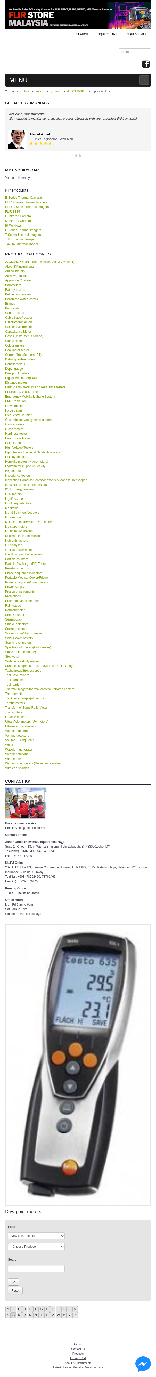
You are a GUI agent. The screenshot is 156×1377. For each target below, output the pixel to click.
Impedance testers (18, 475)
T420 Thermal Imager (20, 239)
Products (39, 91)
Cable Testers (14, 313)
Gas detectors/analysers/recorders (28, 420)
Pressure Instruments (20, 591)
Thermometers (15, 694)
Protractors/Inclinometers (22, 601)
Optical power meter (19, 550)
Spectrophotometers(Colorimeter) (28, 647)
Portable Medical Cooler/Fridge (26, 577)
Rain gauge (13, 605)
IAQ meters (13, 471)
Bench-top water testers (21, 299)
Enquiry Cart (78, 1358)
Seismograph (14, 619)
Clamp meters (14, 341)
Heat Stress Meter (17, 438)
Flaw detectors (15, 406)
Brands (10, 303)
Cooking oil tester (17, 350)
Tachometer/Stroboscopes (23, 670)
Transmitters (13, 712)
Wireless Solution (17, 768)
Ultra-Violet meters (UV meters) (26, 721)
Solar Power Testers (19, 638)
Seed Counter (14, 615)
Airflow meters (15, 271)
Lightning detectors (18, 503)
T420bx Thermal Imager (21, 244)
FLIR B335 (12, 211)
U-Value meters (15, 717)
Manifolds (11, 508)
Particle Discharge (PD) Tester (26, 564)
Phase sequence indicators (23, 573)
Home (26, 91)
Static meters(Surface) (20, 652)
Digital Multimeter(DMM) (21, 378)
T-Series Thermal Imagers (23, 235)
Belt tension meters (18, 294)
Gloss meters (14, 429)
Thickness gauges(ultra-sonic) (25, 698)
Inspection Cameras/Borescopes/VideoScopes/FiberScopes (46, 480)
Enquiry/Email (136, 34)
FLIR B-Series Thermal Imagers (27, 207)
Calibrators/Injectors (19, 322)
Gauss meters (14, 424)
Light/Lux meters (16, 499)
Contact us (78, 1348)
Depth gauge (14, 369)
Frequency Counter (18, 415)
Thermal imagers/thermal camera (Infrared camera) (40, 689)
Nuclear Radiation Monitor (23, 536)
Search (82, 34)
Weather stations (16, 754)
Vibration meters (16, 731)
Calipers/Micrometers (19, 327)
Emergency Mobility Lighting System (30, 396)
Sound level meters (18, 643)
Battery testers (15, 290)
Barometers (13, 285)
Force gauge (13, 410)
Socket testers (15, 629)
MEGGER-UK (75, 91)
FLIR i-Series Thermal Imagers (26, 202)
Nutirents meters (16, 540)
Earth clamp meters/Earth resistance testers (35, 387)
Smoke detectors (16, 624)
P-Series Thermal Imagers (23, 230)
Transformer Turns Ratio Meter (26, 708)
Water (9, 745)
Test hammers (14, 680)
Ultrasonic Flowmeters (20, 726)
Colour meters (14, 345)
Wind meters (13, 759)
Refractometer (15, 610)
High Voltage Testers (19, 447)
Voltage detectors (17, 735)
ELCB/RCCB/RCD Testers (23, 392)
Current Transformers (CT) (23, 355)
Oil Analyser (13, 545)
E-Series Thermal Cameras (24, 197)
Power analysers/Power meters (26, 582)
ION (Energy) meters (19, 489)
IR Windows (13, 225)
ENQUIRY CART (106, 34)
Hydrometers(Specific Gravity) (25, 466)
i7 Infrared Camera (18, 221)
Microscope (13, 517)
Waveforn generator (18, 749)
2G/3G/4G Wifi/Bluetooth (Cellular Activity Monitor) (39, 262)
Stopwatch (12, 656)
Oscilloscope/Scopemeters (23, 554)
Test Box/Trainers (17, 675)
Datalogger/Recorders (20, 359)
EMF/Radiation (15, 401)
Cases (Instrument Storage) (24, 336)
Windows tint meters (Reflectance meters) (34, 763)
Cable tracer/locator (18, 317)
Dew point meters (17, 373)
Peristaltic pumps (17, 568)
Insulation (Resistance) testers (26, 485)
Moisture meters (16, 526)
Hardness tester (16, 434)
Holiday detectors (17, 457)
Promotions (13, 596)
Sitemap (78, 1344)
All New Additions (17, 276)
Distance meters (16, 382)
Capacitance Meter (18, 331)
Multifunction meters (19, 531)
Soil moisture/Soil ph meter (23, 633)
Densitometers (15, 364)
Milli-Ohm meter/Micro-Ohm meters (29, 522)
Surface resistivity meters (22, 661)
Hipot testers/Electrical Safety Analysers (32, 452)
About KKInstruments (19, 266)
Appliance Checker (18, 280)
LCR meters (13, 494)
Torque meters (15, 703)
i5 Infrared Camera (18, 216)
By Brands (56, 91)
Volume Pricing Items (19, 740)
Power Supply (14, 587)
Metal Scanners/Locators (22, 512)
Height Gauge (14, 443)
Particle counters (16, 559)
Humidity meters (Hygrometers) (26, 461)
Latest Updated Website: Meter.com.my (78, 1367)
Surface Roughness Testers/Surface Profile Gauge (40, 666)
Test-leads (12, 684)
